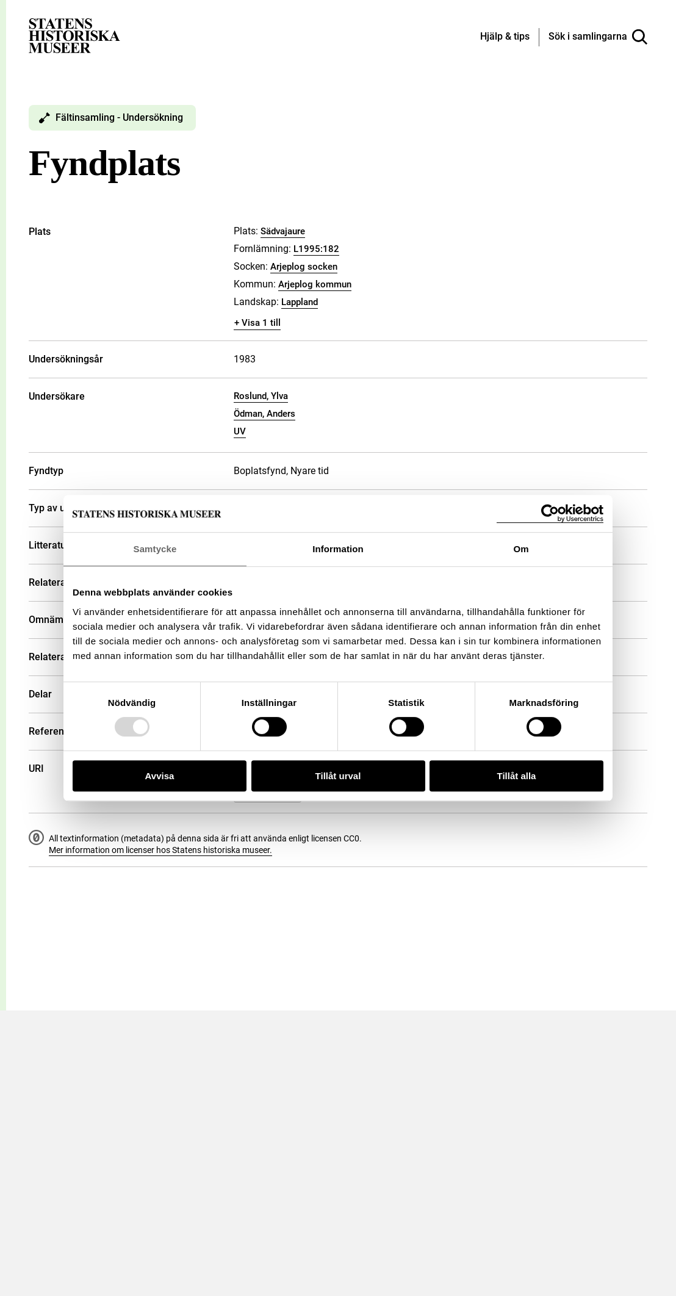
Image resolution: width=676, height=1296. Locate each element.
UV (240, 431)
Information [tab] (338, 549)
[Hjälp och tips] (505, 37)
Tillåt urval (338, 776)
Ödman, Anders (264, 413)
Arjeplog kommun (314, 284)
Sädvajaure (283, 231)
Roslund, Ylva (261, 396)
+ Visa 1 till (257, 322)
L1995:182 (316, 248)
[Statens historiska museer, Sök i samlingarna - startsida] (74, 35)
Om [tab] (520, 549)
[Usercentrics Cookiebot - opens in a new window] (550, 513)
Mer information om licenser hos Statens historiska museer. (160, 850)
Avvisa (159, 776)
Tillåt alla (516, 776)
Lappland (299, 302)
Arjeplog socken (303, 266)
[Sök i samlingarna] (597, 37)
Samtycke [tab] (155, 549)
